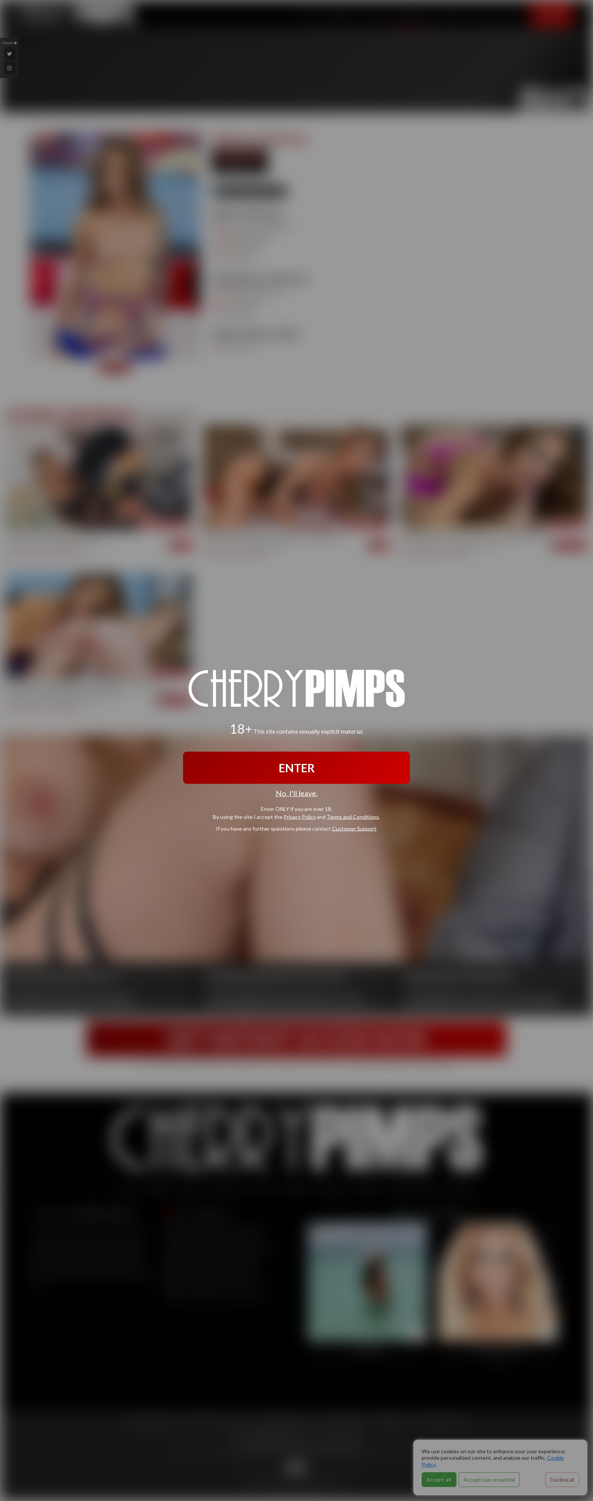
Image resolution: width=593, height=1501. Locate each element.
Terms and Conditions (353, 816)
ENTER (297, 768)
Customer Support (354, 828)
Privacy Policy (300, 816)
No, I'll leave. (297, 793)
